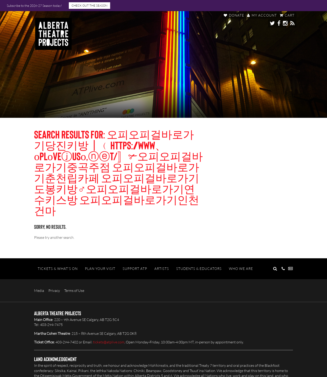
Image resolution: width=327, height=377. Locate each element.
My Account (262, 15)
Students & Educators (199, 268)
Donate (234, 15)
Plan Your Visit (100, 268)
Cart (287, 15)
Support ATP (135, 268)
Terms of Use (74, 290)
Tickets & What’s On (58, 268)
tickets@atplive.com (108, 342)
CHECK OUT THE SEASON (89, 5)
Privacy (54, 290)
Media (39, 290)
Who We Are (241, 268)
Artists (161, 268)
